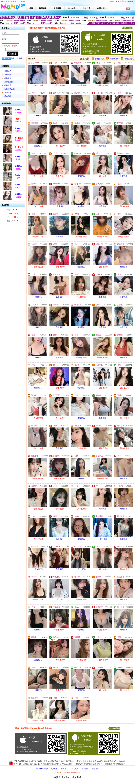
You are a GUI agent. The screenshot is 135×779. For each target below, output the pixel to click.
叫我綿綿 (18, 131)
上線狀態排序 (9, 82)
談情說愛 (7, 92)
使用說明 (85, 769)
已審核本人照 (9, 89)
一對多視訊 (59, 206)
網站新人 (7, 78)
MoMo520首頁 (115, 1)
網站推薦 (7, 85)
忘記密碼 (18, 58)
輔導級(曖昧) (115, 59)
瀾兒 (18, 178)
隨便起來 (18, 122)
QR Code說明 (127, 28)
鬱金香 (18, 159)
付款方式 (95, 769)
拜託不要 (18, 112)
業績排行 (7, 71)
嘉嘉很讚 (18, 140)
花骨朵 (18, 197)
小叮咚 (18, 169)
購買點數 (53, 769)
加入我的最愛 (128, 1)
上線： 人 (12, 210)
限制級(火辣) (100, 59)
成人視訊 (7, 96)
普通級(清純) (129, 59)
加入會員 (74, 769)
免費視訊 (123, 85)
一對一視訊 (102, 539)
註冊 (13, 58)
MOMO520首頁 (42, 769)
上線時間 (7, 75)
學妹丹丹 (18, 187)
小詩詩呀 (18, 150)
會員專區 (64, 769)
